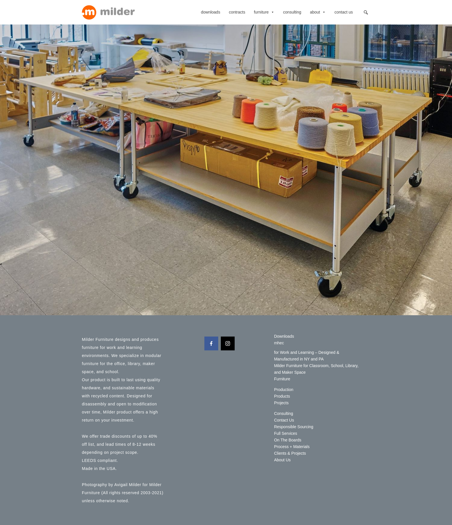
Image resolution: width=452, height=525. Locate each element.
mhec (279, 343)
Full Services (285, 433)
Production (283, 389)
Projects (281, 403)
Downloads (210, 12)
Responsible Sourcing (293, 426)
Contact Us (343, 12)
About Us (282, 460)
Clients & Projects (290, 453)
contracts (237, 12)
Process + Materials (292, 446)
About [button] (318, 12)
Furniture (264, 12)
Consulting (292, 12)
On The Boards (288, 440)
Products (282, 396)
